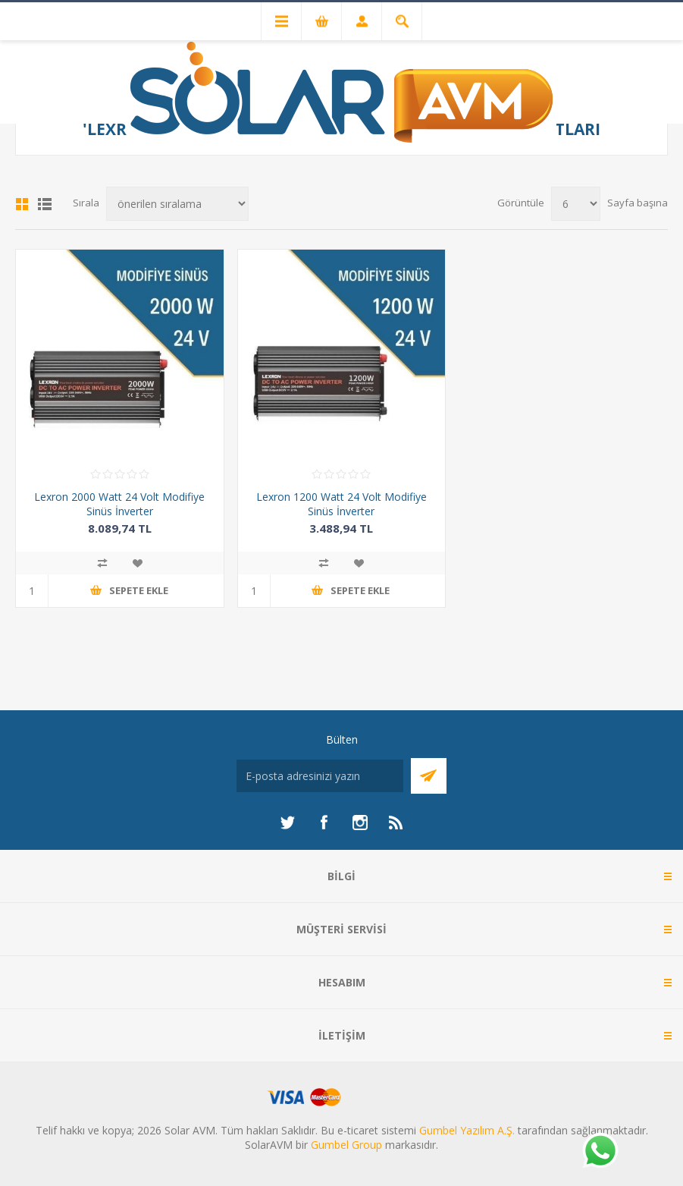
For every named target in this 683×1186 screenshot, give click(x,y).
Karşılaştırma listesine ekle (102, 563)
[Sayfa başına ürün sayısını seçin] (575, 204)
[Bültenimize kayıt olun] (320, 776)
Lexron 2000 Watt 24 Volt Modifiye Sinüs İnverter (119, 503)
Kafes (22, 204)
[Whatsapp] (599, 1152)
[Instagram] (360, 822)
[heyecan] (287, 822)
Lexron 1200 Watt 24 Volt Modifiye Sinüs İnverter (341, 503)
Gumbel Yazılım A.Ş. (467, 1130)
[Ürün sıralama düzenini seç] (177, 204)
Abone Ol (428, 776)
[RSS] (396, 822)
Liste (45, 204)
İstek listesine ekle (137, 563)
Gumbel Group (346, 1144)
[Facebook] (324, 822)
